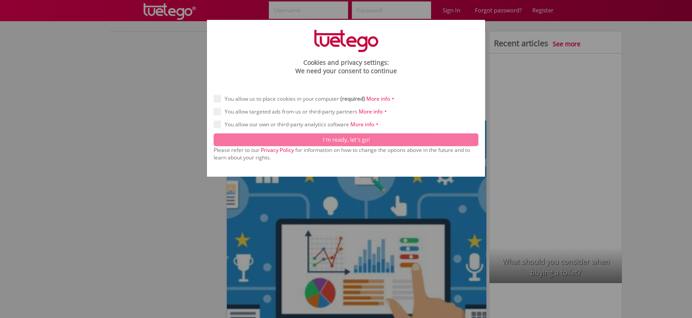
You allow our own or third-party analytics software (299, 124)
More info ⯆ (380, 98)
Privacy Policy (277, 150)
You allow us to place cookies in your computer (307, 98)
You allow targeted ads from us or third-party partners (303, 111)
